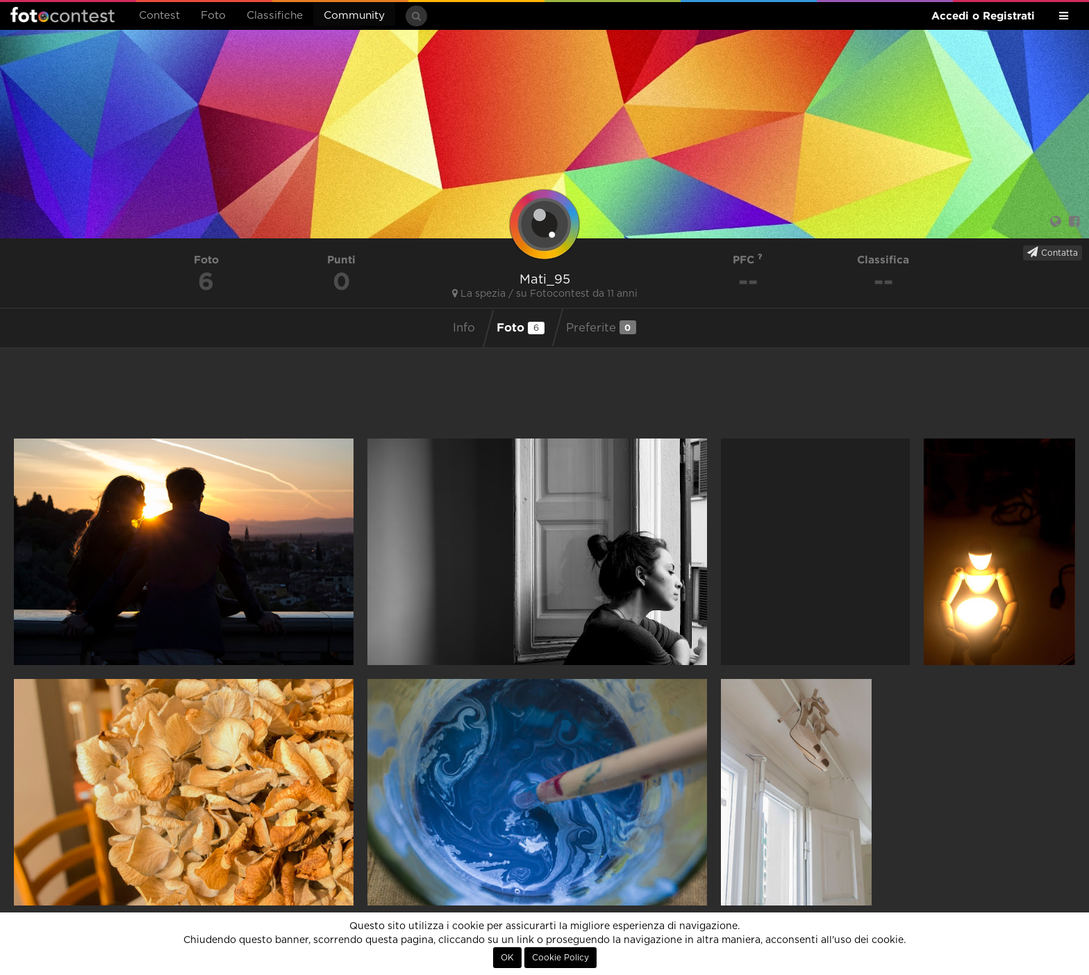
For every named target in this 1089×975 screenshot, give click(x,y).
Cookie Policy (560, 957)
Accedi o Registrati (983, 16)
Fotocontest (62, 14)
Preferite (601, 327)
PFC (748, 259)
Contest (159, 15)
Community (354, 15)
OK (507, 957)
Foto (213, 15)
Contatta (1052, 252)
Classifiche (275, 15)
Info (464, 328)
